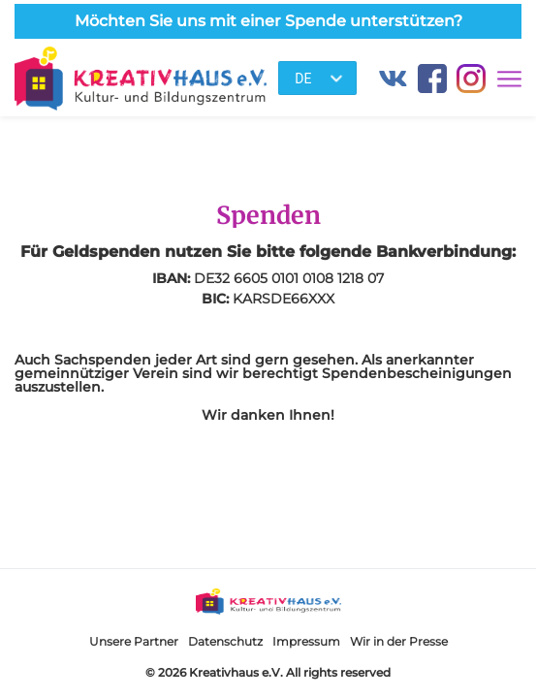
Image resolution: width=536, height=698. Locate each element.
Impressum (306, 641)
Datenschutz (225, 641)
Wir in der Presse (399, 641)
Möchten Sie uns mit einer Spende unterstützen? (268, 21)
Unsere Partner (133, 641)
